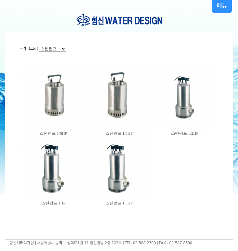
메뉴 (222, 6)
